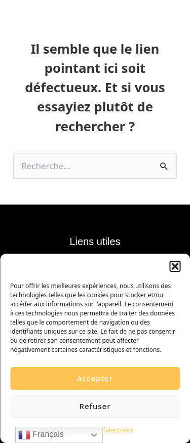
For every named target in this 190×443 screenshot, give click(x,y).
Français (41, 435)
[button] (175, 266)
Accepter (95, 378)
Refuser (94, 406)
